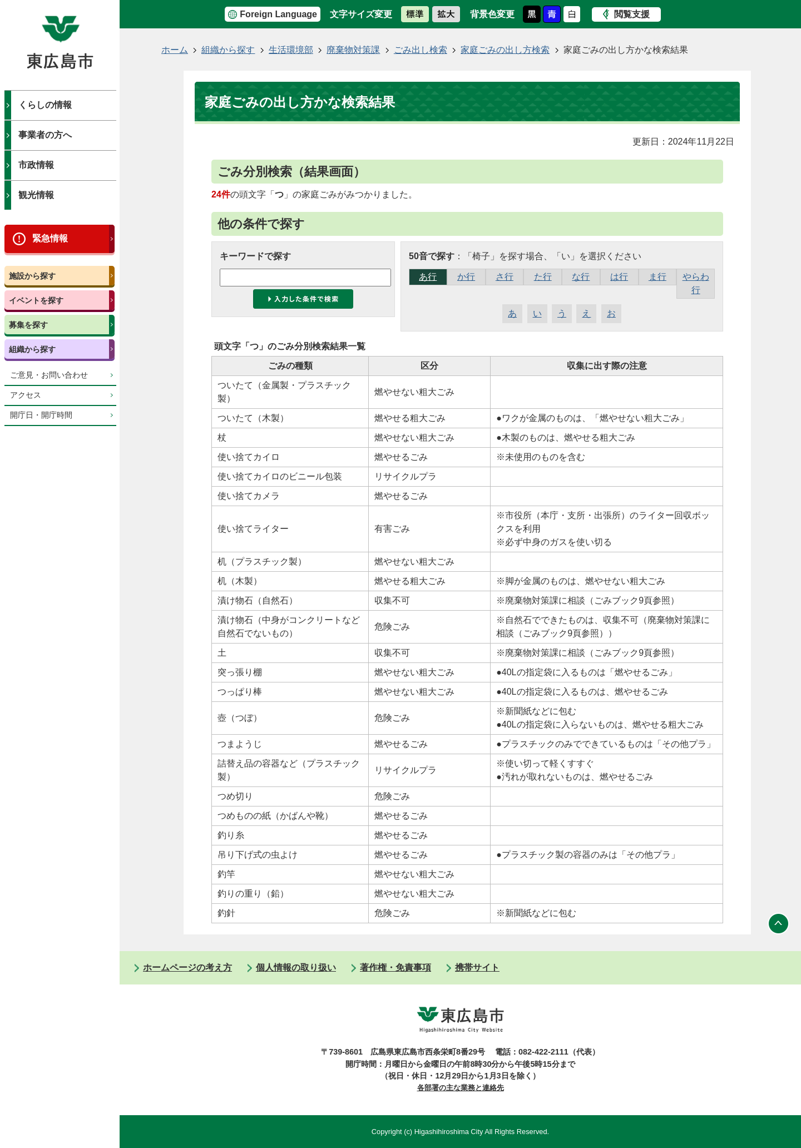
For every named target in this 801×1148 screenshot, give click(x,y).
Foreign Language (278, 14)
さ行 (504, 276)
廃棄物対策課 (353, 50)
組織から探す (32, 349)
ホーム (174, 50)
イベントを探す (36, 300)
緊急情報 (50, 238)
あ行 (428, 276)
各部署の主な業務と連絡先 (460, 1087)
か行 (466, 276)
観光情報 (36, 195)
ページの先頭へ (779, 923)
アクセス (25, 395)
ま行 (657, 276)
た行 (543, 276)
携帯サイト (477, 967)
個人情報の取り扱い (296, 967)
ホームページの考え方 (187, 967)
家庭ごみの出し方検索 (505, 50)
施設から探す (32, 275)
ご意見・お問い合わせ (49, 375)
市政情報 (36, 165)
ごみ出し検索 (420, 50)
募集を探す (28, 324)
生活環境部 (291, 50)
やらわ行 (696, 283)
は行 (619, 276)
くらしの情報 (45, 105)
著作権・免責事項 (395, 967)
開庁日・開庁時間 (41, 415)
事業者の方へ (45, 135)
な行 (581, 276)
